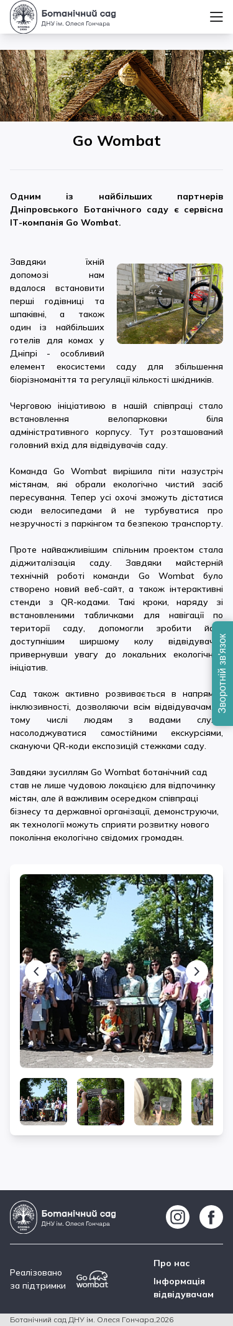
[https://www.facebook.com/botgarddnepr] (211, 1217)
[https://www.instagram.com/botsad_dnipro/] (178, 1217)
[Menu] (216, 17)
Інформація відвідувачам (183, 1288)
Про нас (171, 1263)
